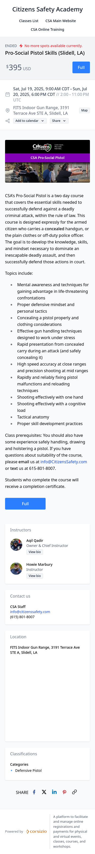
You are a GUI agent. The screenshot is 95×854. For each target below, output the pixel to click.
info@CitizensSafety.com (64, 462)
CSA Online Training (47, 29)
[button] (81, 67)
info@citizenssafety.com (30, 611)
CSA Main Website (61, 20)
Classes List (28, 20)
